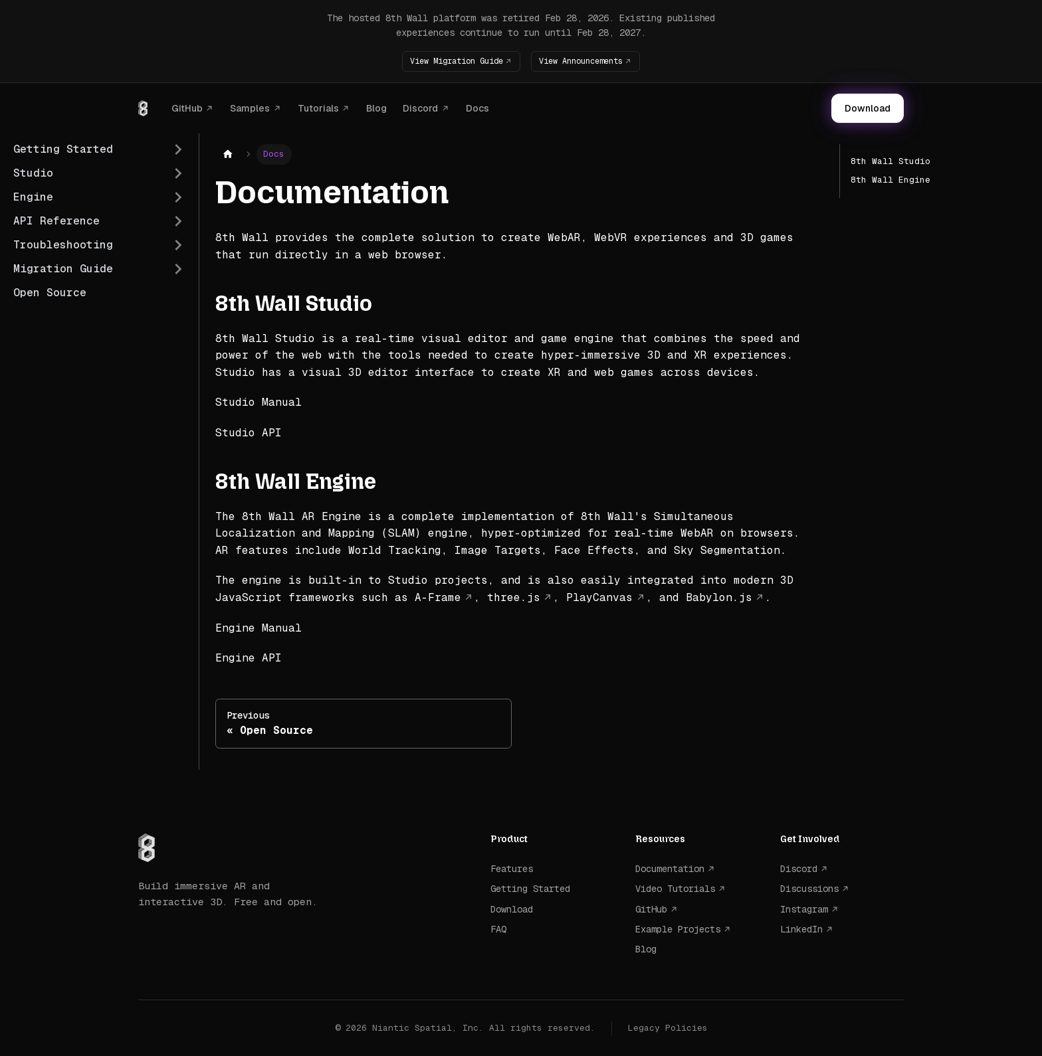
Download (867, 108)
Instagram (804, 909)
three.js (513, 597)
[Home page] (228, 154)
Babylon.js (719, 597)
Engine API (248, 658)
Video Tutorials (675, 889)
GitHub (187, 108)
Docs (477, 108)
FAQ (498, 929)
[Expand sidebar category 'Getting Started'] (178, 149)
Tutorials (318, 108)
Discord (420, 108)
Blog (376, 108)
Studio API (248, 433)
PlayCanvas (599, 597)
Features (511, 868)
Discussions (809, 889)
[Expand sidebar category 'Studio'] (178, 173)
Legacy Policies (668, 1027)
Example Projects (677, 929)
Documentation (669, 868)
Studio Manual (258, 402)
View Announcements (588, 60)
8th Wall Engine (890, 179)
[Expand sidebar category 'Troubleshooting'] (178, 245)
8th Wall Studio (890, 161)
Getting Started (530, 889)
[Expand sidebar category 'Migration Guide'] (178, 269)
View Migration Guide (448, 60)
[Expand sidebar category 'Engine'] (178, 197)
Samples (250, 108)
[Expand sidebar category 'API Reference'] (178, 221)
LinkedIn (801, 929)
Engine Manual (258, 627)
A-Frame (438, 597)
